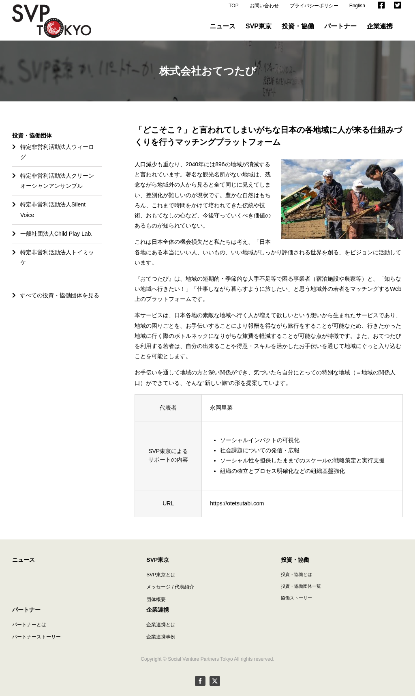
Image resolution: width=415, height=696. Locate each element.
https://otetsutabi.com (237, 509)
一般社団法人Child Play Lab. (56, 239)
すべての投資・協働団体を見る (55, 301)
